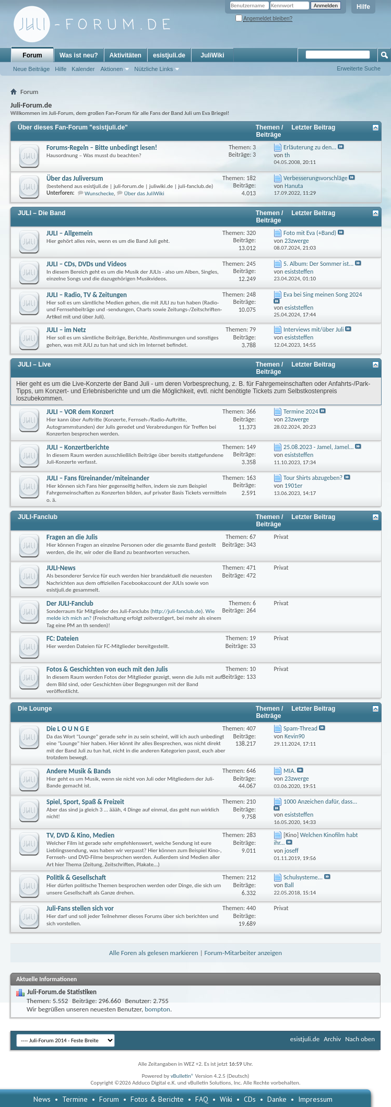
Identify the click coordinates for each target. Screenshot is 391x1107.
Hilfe (363, 6)
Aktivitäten (125, 55)
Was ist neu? (79, 55)
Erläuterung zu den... (309, 147)
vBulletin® (182, 1076)
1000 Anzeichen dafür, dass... (320, 801)
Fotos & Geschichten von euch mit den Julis (107, 669)
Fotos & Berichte (157, 1099)
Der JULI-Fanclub (69, 603)
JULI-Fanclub (37, 517)
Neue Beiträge (31, 69)
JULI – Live (34, 364)
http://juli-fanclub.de (176, 611)
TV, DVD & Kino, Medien (80, 835)
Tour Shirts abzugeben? (312, 477)
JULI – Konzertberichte (77, 447)
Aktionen (111, 69)
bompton (157, 1009)
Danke (277, 1099)
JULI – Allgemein (69, 233)
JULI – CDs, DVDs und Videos (86, 264)
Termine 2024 (300, 411)
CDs (250, 1099)
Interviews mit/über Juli (313, 329)
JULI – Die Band (41, 213)
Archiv (332, 1039)
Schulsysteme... (303, 877)
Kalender (83, 69)
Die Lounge (35, 708)
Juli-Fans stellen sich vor (80, 908)
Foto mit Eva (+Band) (309, 233)
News (42, 1099)
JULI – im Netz (66, 330)
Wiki (226, 1099)
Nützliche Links (153, 69)
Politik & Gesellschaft (76, 877)
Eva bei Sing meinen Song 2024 (322, 294)
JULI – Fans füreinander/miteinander (97, 478)
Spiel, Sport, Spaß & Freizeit (85, 802)
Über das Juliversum (74, 178)
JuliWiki (212, 55)
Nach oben (360, 1039)
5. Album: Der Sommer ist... (318, 263)
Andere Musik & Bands (78, 771)
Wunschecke (99, 193)
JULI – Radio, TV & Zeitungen (86, 295)
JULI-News (61, 568)
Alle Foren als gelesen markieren (153, 953)
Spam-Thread (300, 728)
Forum (32, 55)
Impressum (315, 1099)
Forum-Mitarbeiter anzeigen (243, 953)
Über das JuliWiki (144, 193)
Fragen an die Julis (72, 537)
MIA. (289, 770)
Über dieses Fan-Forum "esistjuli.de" (73, 127)
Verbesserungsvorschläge (315, 178)
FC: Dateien (62, 638)
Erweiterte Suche (359, 68)
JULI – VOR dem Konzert (80, 412)
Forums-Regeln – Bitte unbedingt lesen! (101, 147)
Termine (75, 1099)
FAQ (201, 1099)
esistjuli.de (169, 55)
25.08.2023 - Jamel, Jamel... (318, 447)
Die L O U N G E (67, 729)
